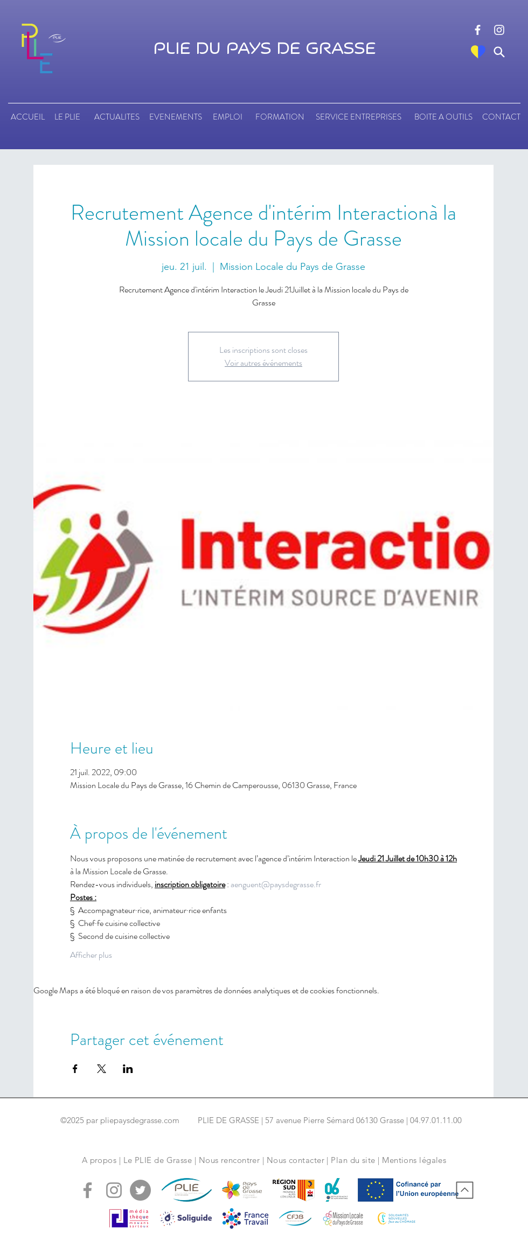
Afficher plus (91, 955)
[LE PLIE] (67, 117)
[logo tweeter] (140, 1190)
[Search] (499, 52)
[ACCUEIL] (27, 117)
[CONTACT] (501, 117)
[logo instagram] (499, 30)
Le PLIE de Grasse (157, 1160)
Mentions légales (414, 1160)
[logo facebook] (477, 30)
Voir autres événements (263, 363)
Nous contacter (295, 1160)
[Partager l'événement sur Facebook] (75, 1068)
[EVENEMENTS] (176, 117)
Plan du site (353, 1160)
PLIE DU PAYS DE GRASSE (264, 49)
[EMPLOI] (227, 117)
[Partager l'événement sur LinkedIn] (128, 1068)
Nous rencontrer (229, 1160)
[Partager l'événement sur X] (101, 1068)
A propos (99, 1160)
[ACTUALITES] (116, 117)
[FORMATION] (279, 117)
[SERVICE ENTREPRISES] (358, 117)
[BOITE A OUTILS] (443, 117)
